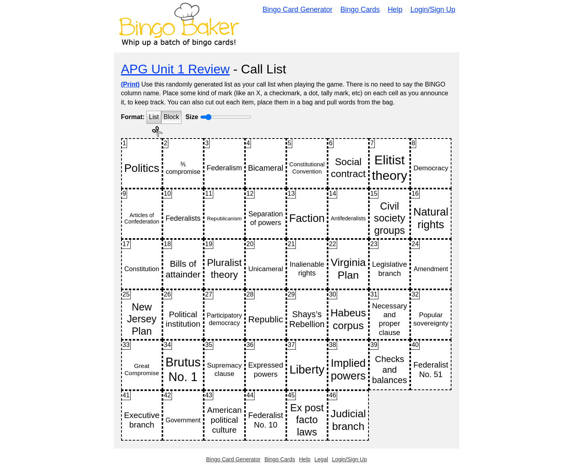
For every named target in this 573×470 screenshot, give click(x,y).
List (154, 117)
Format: (133, 117)
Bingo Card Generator (297, 9)
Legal (321, 459)
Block (171, 117)
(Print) (130, 84)
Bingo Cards (360, 9)
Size (191, 117)
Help (395, 9)
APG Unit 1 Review (175, 69)
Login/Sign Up (432, 9)
